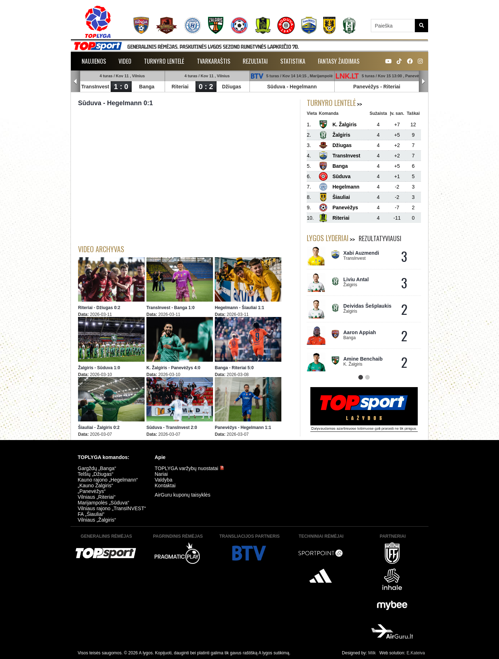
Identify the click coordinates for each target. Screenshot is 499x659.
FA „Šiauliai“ (91, 514)
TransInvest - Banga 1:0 (170, 307)
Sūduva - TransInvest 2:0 (171, 427)
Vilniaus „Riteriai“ (97, 497)
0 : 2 (206, 87)
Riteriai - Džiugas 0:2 (99, 307)
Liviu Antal (356, 279)
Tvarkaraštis (213, 61)
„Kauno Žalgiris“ (95, 485)
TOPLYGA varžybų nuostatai (189, 468)
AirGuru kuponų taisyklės (182, 495)
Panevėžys (366, 86)
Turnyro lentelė (164, 61)
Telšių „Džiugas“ (95, 474)
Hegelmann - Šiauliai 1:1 (239, 307)
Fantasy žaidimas (338, 61)
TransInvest (95, 86)
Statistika (292, 61)
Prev (75, 81)
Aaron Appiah (359, 332)
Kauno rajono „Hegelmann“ (108, 480)
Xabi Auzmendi (361, 253)
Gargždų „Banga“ (97, 468)
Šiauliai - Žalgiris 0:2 (99, 427)
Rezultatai (255, 61)
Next (423, 81)
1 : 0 (121, 87)
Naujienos (94, 61)
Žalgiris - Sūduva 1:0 (99, 367)
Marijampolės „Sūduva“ (103, 503)
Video (124, 61)
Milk (372, 652)
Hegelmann (303, 86)
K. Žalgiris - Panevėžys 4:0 (173, 367)
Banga (147, 86)
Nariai (161, 474)
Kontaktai (165, 485)
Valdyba (164, 480)
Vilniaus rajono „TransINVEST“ (112, 508)
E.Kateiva (416, 652)
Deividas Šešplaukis (367, 306)
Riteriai (179, 86)
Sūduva (276, 86)
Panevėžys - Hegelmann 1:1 (243, 427)
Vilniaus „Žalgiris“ (97, 520)
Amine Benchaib (363, 359)
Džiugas (231, 86)
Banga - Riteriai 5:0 (234, 367)
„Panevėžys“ (92, 491)
